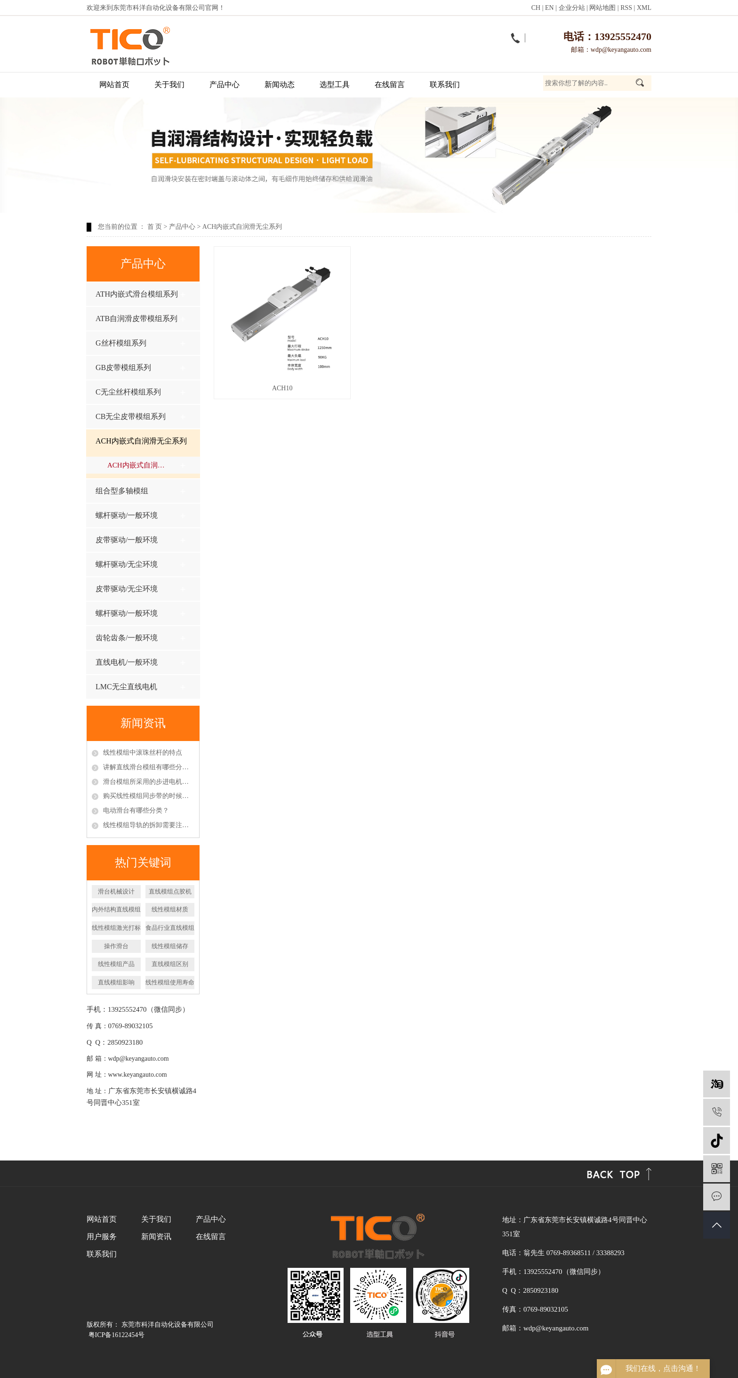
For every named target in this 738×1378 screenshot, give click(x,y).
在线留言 (390, 85)
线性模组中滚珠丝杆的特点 (142, 752)
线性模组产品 (116, 963)
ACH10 (282, 388)
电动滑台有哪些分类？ (136, 810)
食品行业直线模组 (169, 927)
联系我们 (445, 85)
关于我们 (169, 85)
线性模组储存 (170, 946)
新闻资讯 (156, 1237)
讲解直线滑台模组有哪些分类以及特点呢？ (148, 767)
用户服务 (102, 1237)
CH (535, 7)
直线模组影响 (116, 982)
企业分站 (572, 7)
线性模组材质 (170, 909)
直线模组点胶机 (170, 891)
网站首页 (114, 85)
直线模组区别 (170, 963)
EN (549, 7)
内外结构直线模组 (116, 909)
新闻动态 (280, 85)
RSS (626, 7)
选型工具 (335, 85)
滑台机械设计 (116, 891)
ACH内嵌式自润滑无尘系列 (242, 226)
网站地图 (602, 7)
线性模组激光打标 (116, 927)
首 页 (154, 226)
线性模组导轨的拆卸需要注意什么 (148, 825)
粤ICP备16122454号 (116, 1334)
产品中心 (224, 85)
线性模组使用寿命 (169, 982)
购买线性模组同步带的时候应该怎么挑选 (148, 795)
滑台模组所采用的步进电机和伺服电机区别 (148, 781)
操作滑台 (116, 946)
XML (644, 7)
